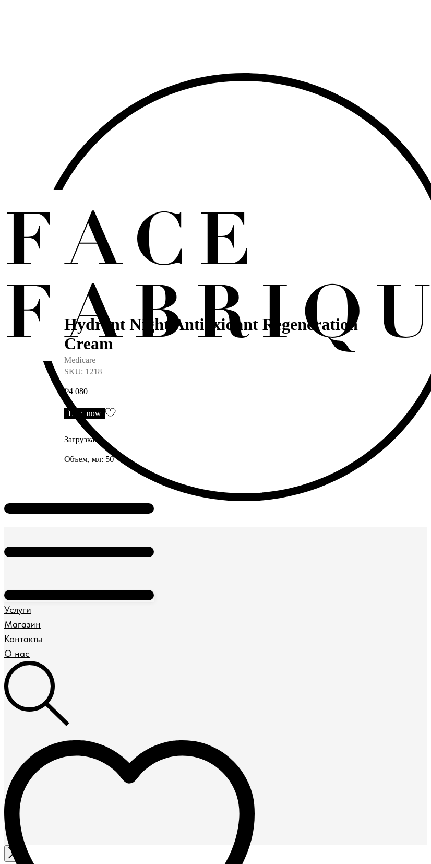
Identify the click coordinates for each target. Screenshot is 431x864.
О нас (17, 653)
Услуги (17, 609)
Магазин (22, 624)
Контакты (23, 638)
